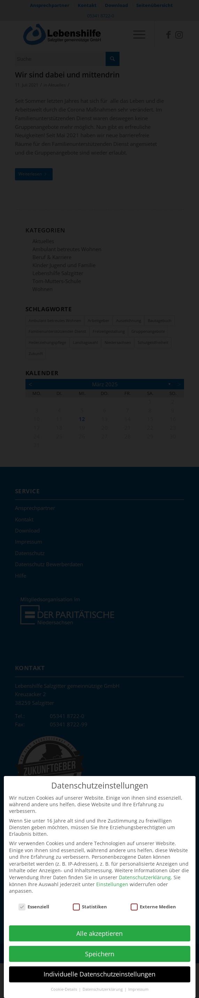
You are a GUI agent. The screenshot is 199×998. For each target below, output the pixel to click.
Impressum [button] (138, 980)
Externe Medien (153, 898)
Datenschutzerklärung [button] (103, 980)
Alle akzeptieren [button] (99, 924)
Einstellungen (112, 875)
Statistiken (90, 898)
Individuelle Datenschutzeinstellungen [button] (99, 965)
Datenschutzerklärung (145, 868)
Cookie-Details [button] (64, 980)
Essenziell (33, 898)
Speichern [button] (99, 945)
